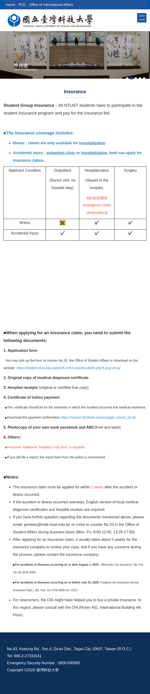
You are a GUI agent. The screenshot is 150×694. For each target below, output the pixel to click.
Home (10, 5)
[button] (133, 17)
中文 (22, 5)
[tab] (127, 78)
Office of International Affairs (51, 5)
